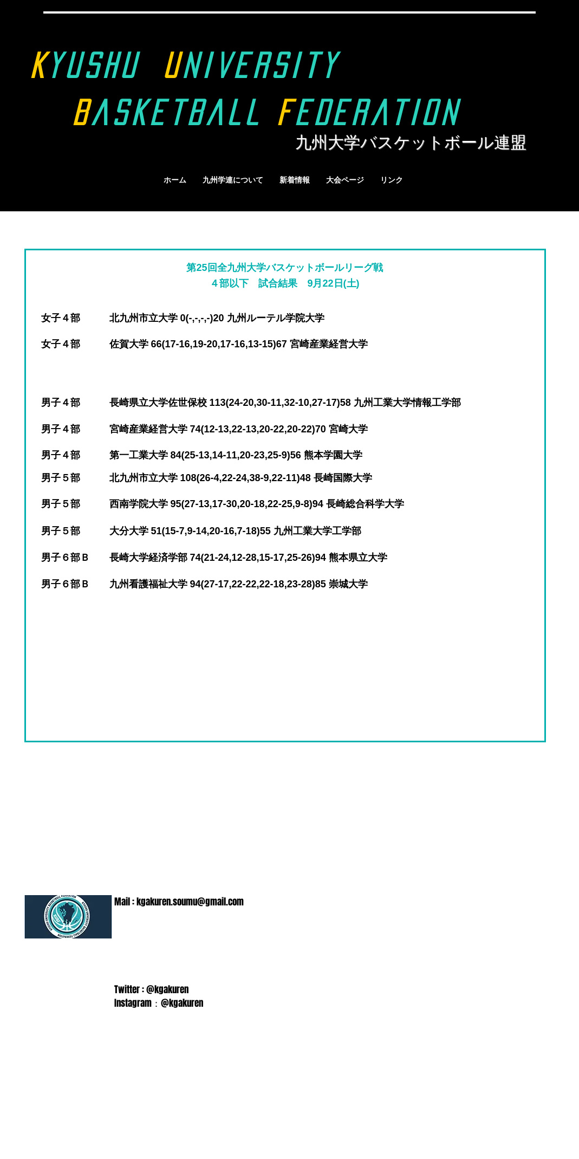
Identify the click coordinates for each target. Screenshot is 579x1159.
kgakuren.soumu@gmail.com (190, 902)
